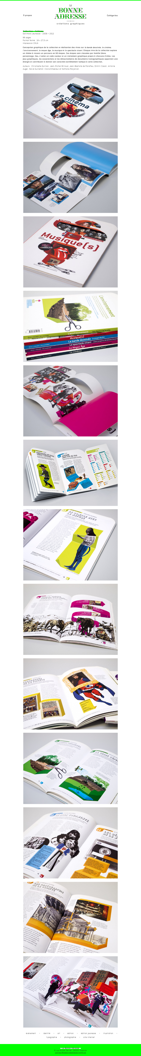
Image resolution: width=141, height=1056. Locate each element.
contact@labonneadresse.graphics (70, 1053)
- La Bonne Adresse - (70, 1048)
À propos (27, 15)
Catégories (112, 16)
